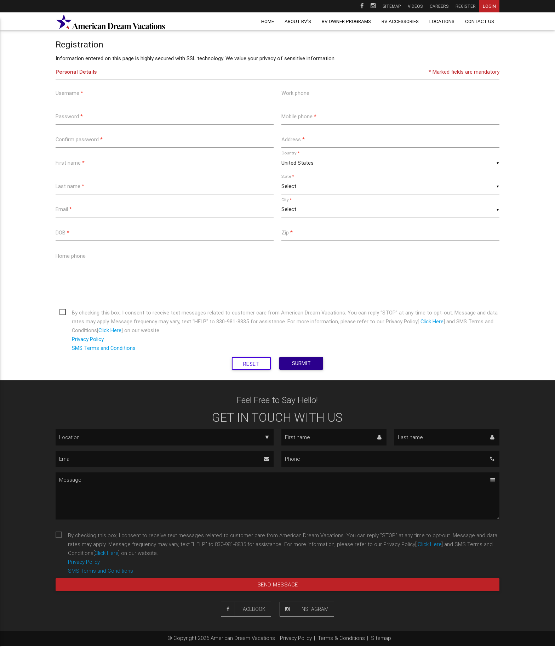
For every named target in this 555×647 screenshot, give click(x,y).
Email (64, 209)
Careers (439, 6)
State (287, 176)
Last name (70, 186)
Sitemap (392, 6)
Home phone (71, 256)
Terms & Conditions (341, 639)
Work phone (295, 93)
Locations (441, 21)
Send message (277, 585)
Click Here (433, 322)
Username (69, 93)
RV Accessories (400, 21)
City (286, 200)
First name (70, 163)
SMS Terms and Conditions (104, 349)
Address (293, 139)
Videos (415, 6)
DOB (62, 233)
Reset (251, 365)
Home (267, 21)
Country (290, 153)
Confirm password (79, 139)
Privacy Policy (88, 340)
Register (466, 6)
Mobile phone (298, 116)
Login (489, 6)
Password (69, 116)
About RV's (298, 21)
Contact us (479, 21)
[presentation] (109, 286)
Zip (287, 233)
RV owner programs (346, 21)
